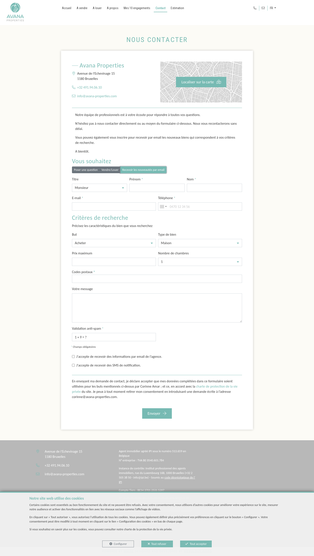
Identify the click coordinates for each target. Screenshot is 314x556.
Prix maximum (82, 253)
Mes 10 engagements (137, 8)
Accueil (66, 8)
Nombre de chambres (173, 253)
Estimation (177, 8)
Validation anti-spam (88, 328)
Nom (191, 179)
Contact (160, 8)
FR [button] (272, 8)
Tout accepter (198, 544)
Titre (75, 179)
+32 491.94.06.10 (89, 87)
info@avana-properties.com (97, 96)
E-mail (77, 198)
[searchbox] (74, 278)
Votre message (82, 289)
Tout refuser (158, 544)
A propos (112, 8)
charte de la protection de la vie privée (147, 529)
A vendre (82, 8)
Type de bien (167, 234)
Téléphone (166, 198)
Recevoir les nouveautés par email (143, 170)
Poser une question (86, 170)
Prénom (136, 179)
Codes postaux (83, 272)
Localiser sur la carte (201, 82)
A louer (97, 8)
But (74, 234)
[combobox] (163, 206)
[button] (99, 188)
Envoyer (157, 413)
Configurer (120, 544)
